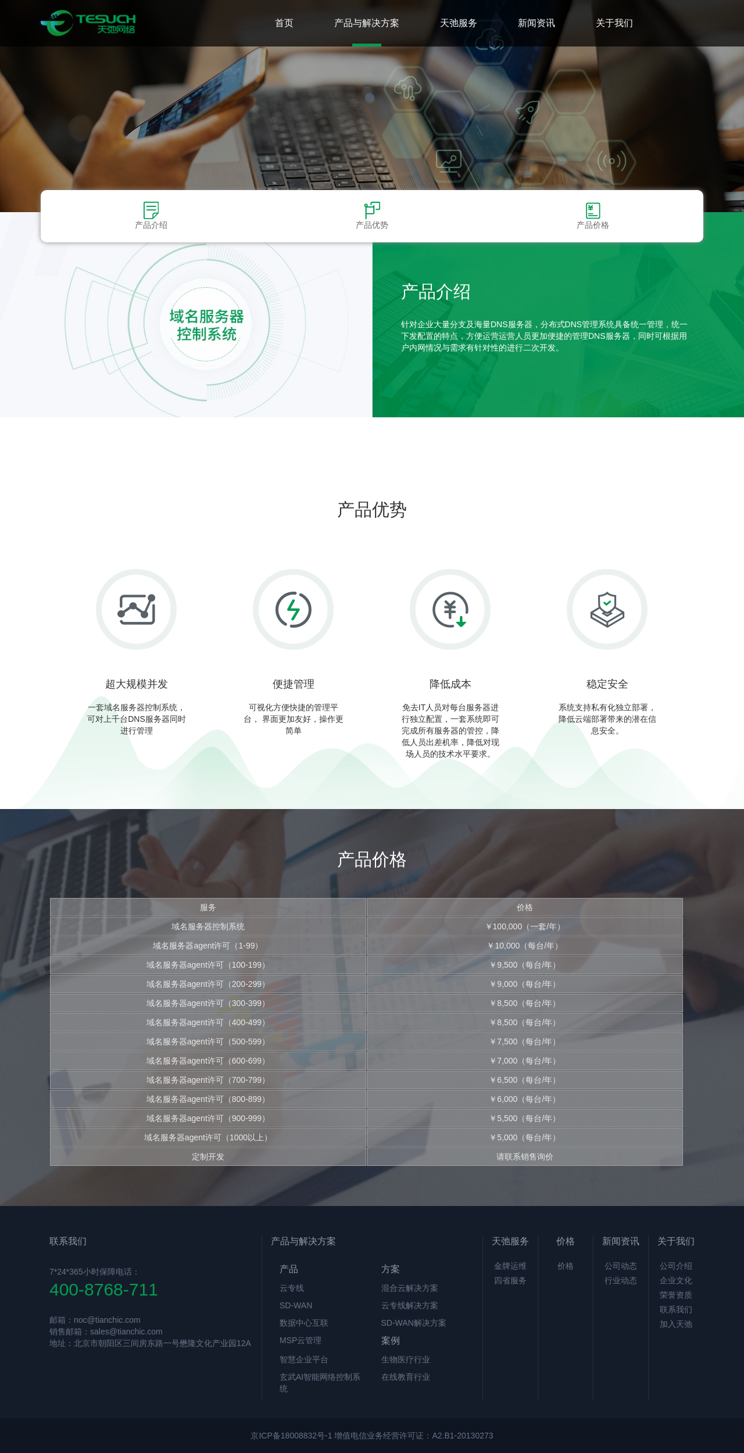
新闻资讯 (536, 23)
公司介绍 (676, 1266)
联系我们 (676, 1309)
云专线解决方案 (409, 1305)
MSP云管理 (300, 1340)
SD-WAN (296, 1305)
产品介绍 (151, 216)
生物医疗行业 (405, 1359)
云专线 (292, 1288)
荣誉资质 (676, 1295)
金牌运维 (510, 1266)
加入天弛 (676, 1324)
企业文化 (676, 1280)
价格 (565, 1266)
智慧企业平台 (304, 1359)
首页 (284, 23)
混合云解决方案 (409, 1288)
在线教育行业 (405, 1377)
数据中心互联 (304, 1322)
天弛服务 (458, 23)
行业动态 (620, 1280)
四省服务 (510, 1280)
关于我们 (614, 23)
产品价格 (593, 216)
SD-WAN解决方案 (413, 1322)
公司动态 (620, 1266)
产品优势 (372, 216)
